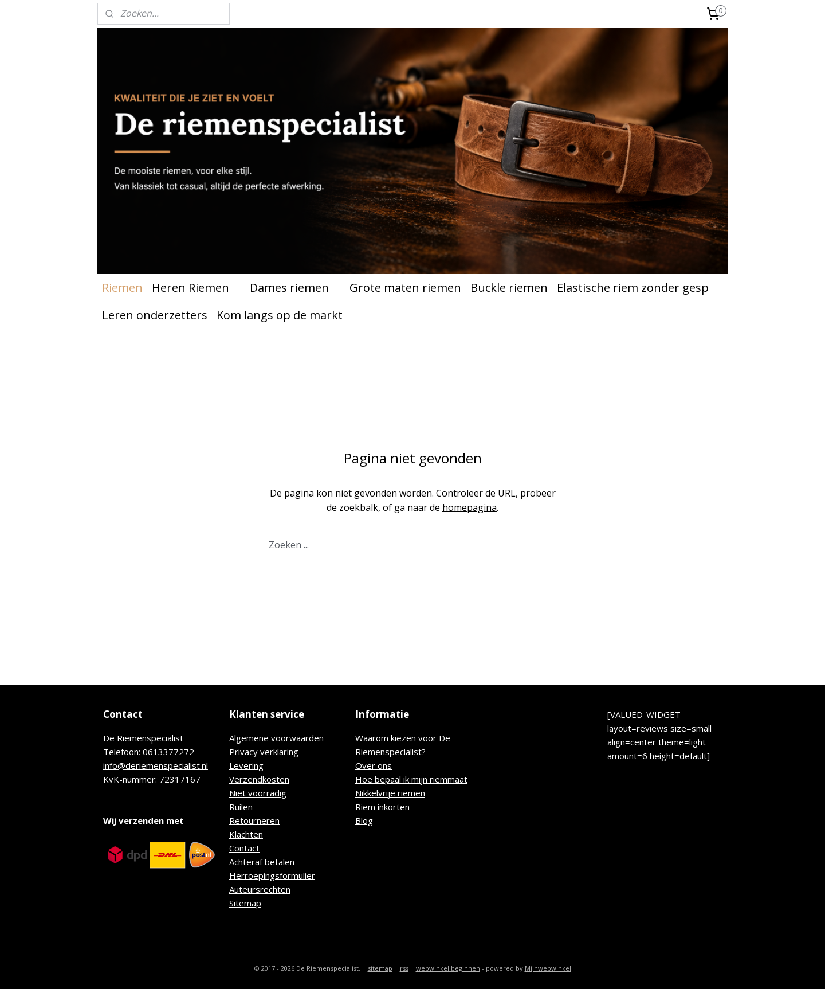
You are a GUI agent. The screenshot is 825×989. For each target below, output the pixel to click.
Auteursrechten (259, 889)
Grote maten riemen (405, 287)
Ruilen (241, 806)
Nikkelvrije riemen (390, 793)
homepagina (469, 507)
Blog (364, 820)
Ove (363, 765)
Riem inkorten (382, 806)
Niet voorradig (257, 793)
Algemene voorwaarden (276, 738)
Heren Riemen (196, 287)
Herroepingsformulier (272, 875)
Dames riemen (295, 287)
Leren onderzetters (154, 315)
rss (404, 968)
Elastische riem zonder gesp (633, 287)
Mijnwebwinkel (548, 968)
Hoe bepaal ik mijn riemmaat (411, 779)
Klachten (246, 834)
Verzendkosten (259, 779)
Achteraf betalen (261, 861)
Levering (246, 765)
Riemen (122, 287)
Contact (244, 848)
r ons (382, 765)
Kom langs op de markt (280, 315)
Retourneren (254, 820)
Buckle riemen (509, 287)
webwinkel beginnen (448, 968)
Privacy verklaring (263, 751)
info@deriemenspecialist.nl (155, 765)
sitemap (380, 968)
